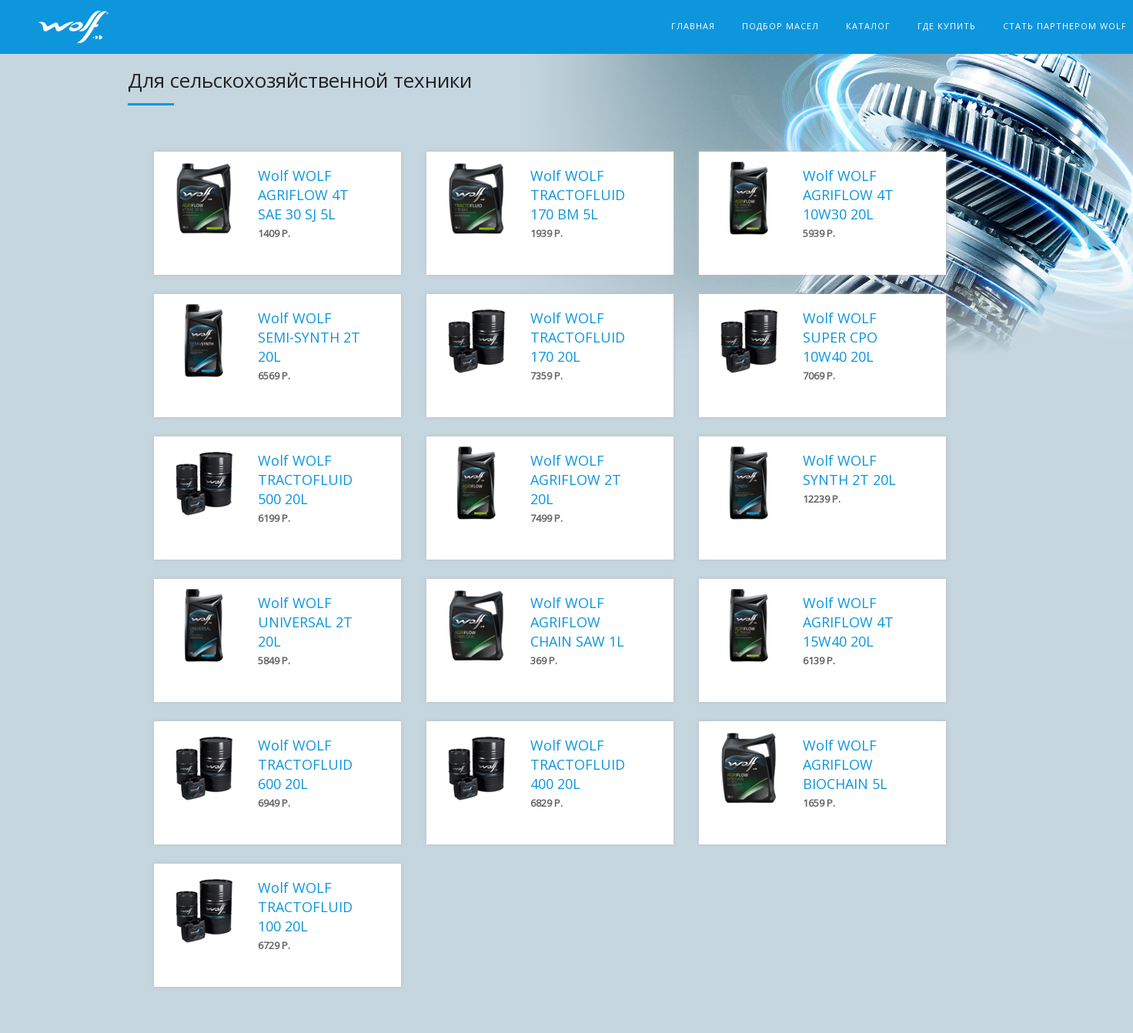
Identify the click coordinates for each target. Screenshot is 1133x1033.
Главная (693, 26)
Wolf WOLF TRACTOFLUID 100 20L (305, 906)
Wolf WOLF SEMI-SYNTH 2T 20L (309, 337)
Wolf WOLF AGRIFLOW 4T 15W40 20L (848, 621)
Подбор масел (780, 26)
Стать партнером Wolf (1065, 26)
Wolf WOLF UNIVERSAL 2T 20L (305, 621)
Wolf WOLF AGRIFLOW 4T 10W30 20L (848, 194)
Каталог (868, 26)
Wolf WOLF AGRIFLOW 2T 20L (575, 479)
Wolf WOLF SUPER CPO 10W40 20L (840, 337)
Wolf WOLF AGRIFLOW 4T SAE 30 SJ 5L (303, 194)
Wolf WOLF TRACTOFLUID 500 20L (305, 479)
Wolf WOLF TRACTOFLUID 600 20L (305, 764)
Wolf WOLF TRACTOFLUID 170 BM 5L (577, 194)
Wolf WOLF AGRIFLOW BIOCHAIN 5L (845, 764)
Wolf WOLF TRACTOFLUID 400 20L (577, 764)
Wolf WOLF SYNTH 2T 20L (849, 470)
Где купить (946, 26)
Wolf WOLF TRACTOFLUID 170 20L (577, 337)
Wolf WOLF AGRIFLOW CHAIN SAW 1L (577, 621)
